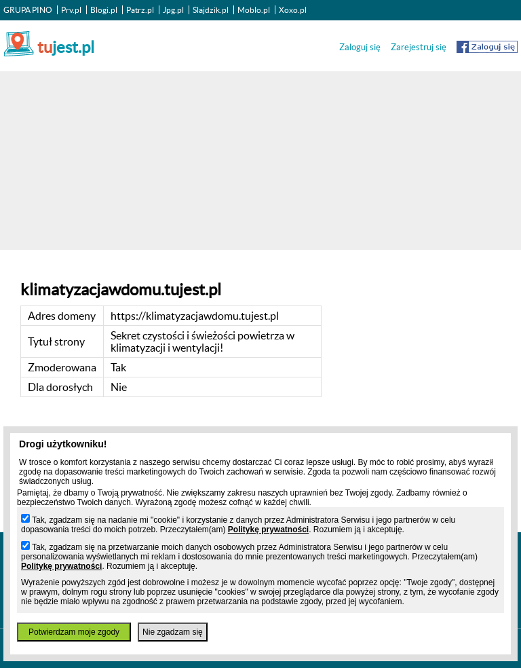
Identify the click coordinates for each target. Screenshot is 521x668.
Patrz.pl (140, 9)
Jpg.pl (173, 9)
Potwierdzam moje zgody (73, 632)
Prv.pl (71, 9)
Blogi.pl (103, 9)
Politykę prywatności (268, 529)
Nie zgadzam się (172, 632)
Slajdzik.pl (211, 9)
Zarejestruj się (418, 47)
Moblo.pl (253, 9)
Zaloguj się (360, 47)
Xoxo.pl (293, 9)
